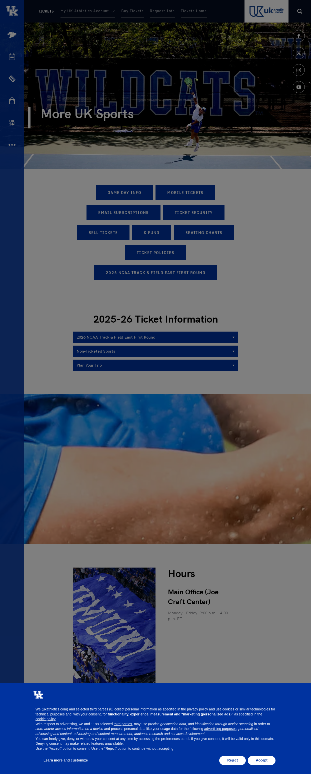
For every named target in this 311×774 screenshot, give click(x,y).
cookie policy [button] (46, 719)
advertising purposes (220, 729)
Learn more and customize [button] (66, 760)
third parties (123, 724)
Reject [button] (232, 760)
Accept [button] (262, 760)
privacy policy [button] (197, 709)
